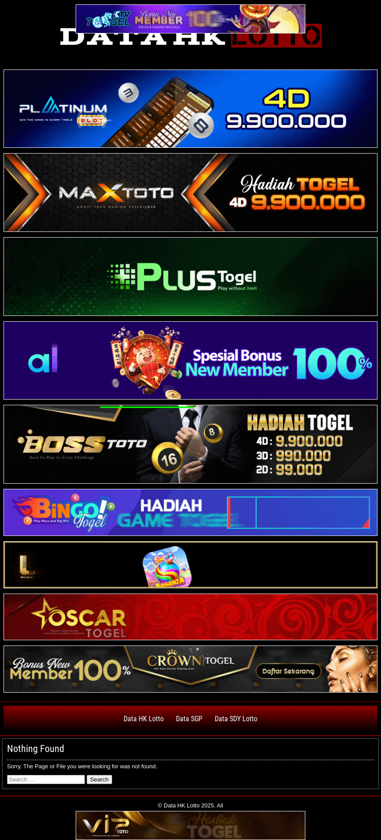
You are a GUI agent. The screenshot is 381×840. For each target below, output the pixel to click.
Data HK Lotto (144, 719)
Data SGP (189, 719)
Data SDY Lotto (236, 719)
